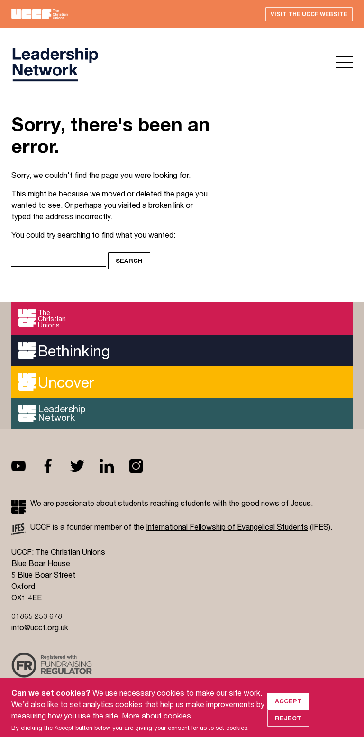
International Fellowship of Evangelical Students (227, 526)
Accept (288, 707)
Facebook (55, 466)
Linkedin (114, 466)
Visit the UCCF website (309, 14)
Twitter (85, 466)
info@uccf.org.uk (39, 627)
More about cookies (156, 722)
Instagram (143, 466)
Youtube (26, 466)
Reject (288, 724)
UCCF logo (55, 65)
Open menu (344, 62)
